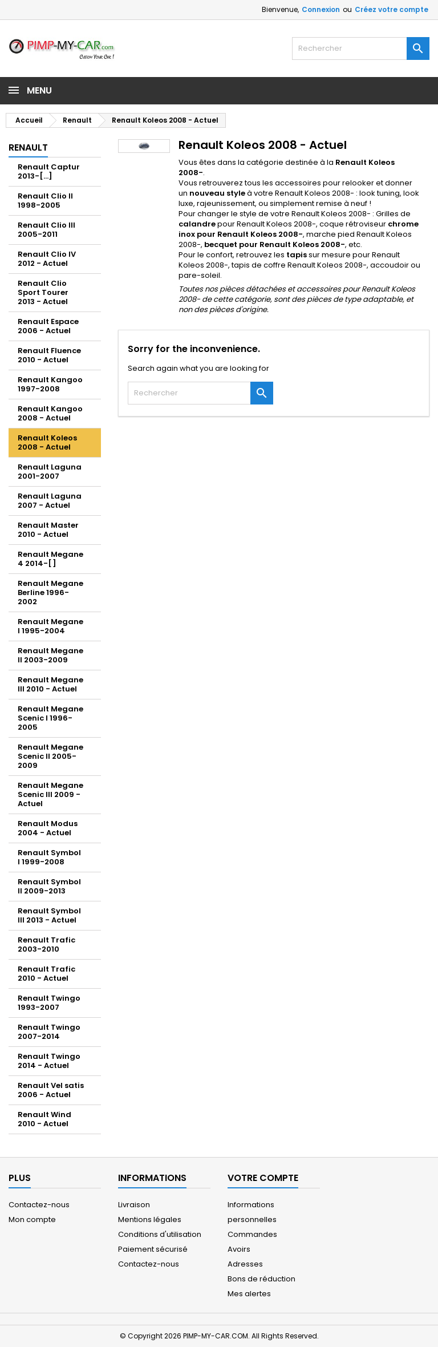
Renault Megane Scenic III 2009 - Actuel (50, 794)
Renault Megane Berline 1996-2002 (50, 592)
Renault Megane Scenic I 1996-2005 (50, 718)
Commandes (252, 1234)
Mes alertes (249, 1293)
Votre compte (263, 1177)
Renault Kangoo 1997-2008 (50, 384)
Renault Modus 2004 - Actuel (48, 828)
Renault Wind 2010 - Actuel (44, 1119)
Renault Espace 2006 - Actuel (48, 326)
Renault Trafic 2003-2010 (46, 944)
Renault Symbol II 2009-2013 (49, 886)
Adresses (245, 1264)
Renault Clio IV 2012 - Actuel (47, 259)
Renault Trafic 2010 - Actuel (46, 974)
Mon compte (32, 1219)
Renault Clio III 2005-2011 (46, 230)
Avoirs (239, 1249)
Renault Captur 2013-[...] (49, 171)
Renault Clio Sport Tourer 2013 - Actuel (43, 292)
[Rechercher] (360, 48)
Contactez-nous (39, 1204)
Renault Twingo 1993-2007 (49, 1003)
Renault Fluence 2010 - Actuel (49, 355)
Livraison (134, 1204)
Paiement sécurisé (153, 1249)
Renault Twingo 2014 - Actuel (49, 1061)
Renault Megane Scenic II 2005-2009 (50, 756)
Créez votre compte (391, 9)
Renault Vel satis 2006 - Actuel (51, 1090)
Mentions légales (149, 1219)
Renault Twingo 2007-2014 (49, 1032)
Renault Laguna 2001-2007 (50, 472)
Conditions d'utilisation (159, 1234)
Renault (28, 147)
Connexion (321, 9)
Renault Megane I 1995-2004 (50, 626)
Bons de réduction (261, 1278)
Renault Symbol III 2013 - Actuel (49, 915)
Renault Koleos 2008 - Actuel (47, 442)
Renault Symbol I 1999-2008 (49, 857)
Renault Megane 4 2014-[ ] (50, 559)
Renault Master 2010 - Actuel (48, 530)
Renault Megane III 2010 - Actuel (50, 684)
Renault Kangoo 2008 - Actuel (50, 413)
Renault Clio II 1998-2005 (45, 201)
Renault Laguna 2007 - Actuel (50, 501)
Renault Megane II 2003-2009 (50, 655)
